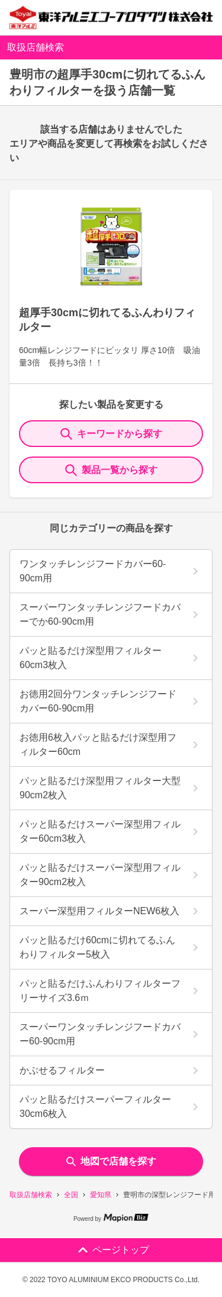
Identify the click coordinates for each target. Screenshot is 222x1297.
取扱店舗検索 (30, 1195)
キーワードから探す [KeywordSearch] (111, 434)
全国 (71, 1195)
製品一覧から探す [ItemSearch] (111, 470)
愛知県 (100, 1195)
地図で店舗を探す (111, 1161)
